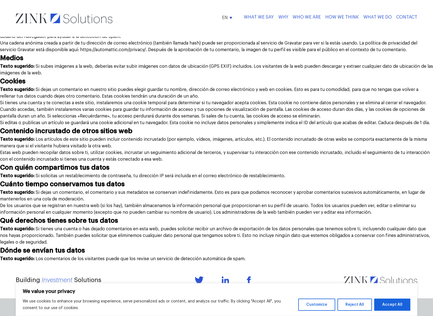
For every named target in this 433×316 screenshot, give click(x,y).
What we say (259, 17)
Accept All (392, 305)
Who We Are (307, 17)
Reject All (354, 305)
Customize (316, 305)
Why (283, 17)
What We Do (377, 17)
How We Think (342, 17)
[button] (227, 17)
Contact (406, 17)
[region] (216, 299)
